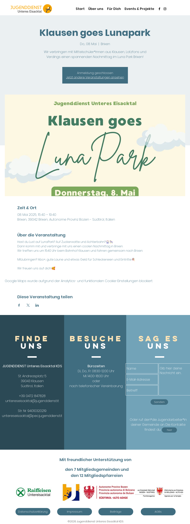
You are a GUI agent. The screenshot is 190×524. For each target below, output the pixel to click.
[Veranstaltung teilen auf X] (28, 305)
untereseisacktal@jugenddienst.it (32, 401)
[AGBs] (158, 511)
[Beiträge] (115, 511)
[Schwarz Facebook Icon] (159, 9)
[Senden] (159, 402)
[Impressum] (74, 511)
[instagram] (165, 9)
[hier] (169, 430)
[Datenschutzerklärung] (32, 511)
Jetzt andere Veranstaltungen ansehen (95, 77)
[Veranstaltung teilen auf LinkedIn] (37, 305)
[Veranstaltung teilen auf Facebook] (19, 305)
